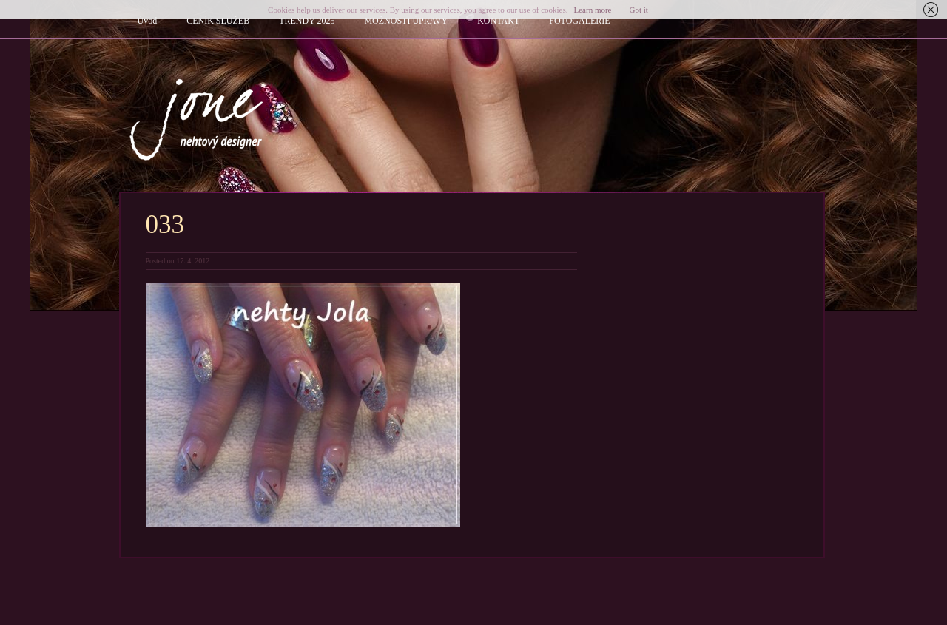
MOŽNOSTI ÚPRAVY (406, 21)
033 (165, 224)
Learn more (593, 9)
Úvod (148, 21)
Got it (639, 9)
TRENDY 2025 (306, 21)
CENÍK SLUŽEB (217, 21)
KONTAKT (498, 21)
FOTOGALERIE (579, 21)
